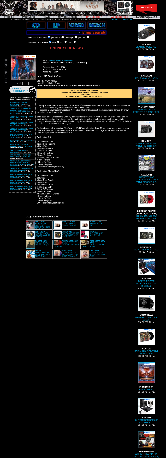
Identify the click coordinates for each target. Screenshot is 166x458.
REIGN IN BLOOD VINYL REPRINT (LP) (146, 342)
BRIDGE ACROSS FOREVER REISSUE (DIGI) (146, 100)
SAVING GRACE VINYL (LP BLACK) (69, 223)
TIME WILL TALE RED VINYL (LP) (66, 243)
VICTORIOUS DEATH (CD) (146, 239)
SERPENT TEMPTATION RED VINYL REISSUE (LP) (146, 444)
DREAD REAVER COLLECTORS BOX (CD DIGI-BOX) (146, 273)
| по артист (55, 38)
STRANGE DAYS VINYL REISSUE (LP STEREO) (42, 234)
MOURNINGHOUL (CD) (146, 67)
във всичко (41, 38)
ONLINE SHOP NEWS (66, 48)
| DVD (70, 42)
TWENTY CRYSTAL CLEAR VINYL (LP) (93, 243)
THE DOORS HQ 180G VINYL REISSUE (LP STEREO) (70, 234)
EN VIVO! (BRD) (146, 376)
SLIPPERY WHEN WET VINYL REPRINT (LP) (146, 134)
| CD (54, 42)
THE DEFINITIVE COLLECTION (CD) (42, 243)
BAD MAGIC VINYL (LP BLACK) (146, 308)
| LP (61, 42)
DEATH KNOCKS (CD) (146, 36)
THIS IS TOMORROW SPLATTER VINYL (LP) (146, 205)
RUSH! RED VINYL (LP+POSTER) (97, 233)
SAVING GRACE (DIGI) (96, 223)
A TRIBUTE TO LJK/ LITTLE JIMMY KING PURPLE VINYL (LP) (70, 253)
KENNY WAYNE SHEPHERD (61, 60)
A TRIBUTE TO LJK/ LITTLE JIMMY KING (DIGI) (97, 253)
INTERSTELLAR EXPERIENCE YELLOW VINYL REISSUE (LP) (146, 169)
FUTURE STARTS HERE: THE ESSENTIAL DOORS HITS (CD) (42, 225)
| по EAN (81, 38)
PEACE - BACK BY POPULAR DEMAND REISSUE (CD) (42, 253)
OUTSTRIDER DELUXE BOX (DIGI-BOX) (146, 411)
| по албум (69, 38)
